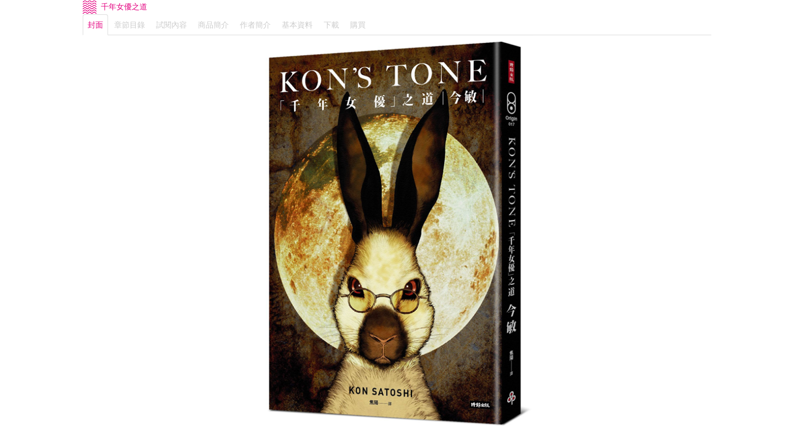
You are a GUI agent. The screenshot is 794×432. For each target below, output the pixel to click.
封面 (95, 24)
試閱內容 (171, 24)
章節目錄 (129, 24)
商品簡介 (213, 24)
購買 (358, 24)
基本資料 (297, 24)
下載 (331, 24)
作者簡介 (255, 24)
